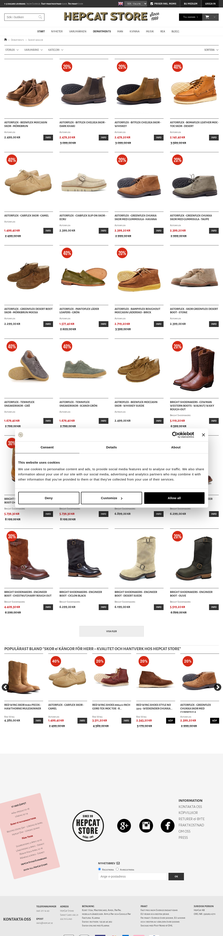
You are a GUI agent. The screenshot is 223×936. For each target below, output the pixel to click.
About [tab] (176, 447)
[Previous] (5, 687)
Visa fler (111, 631)
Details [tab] (111, 447)
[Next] (217, 687)
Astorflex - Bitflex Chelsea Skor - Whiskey (138, 124)
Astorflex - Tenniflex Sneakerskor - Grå (19, 404)
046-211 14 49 (42, 895)
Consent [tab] (47, 447)
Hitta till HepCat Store (35, 852)
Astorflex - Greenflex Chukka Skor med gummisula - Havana (136, 217)
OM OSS (184, 816)
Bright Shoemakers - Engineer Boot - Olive (191, 593)
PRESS (183, 822)
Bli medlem (190, 3)
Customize (111, 498)
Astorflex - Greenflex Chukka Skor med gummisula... (195, 708)
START (41, 31)
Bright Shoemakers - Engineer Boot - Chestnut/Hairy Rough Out (28, 593)
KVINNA (135, 31)
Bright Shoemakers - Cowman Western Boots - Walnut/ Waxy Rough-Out (192, 405)
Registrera (108, 854)
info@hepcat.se (44, 908)
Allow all (174, 498)
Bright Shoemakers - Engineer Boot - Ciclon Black (80, 593)
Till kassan (189, 17)
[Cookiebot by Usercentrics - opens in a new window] (175, 434)
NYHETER (56, 31)
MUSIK (150, 31)
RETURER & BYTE (192, 804)
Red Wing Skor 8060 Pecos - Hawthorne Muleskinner (22, 706)
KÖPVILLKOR (188, 798)
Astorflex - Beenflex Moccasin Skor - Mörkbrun (25, 124)
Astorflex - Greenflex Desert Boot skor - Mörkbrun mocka (28, 310)
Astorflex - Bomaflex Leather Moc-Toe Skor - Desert (194, 124)
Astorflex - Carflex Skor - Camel (26, 215)
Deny (49, 498)
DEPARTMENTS (102, 31)
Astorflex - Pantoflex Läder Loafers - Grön (79, 310)
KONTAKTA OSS (190, 792)
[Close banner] (203, 434)
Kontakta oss (17, 904)
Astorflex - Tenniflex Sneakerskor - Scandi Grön (78, 404)
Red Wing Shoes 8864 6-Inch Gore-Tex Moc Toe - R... (111, 706)
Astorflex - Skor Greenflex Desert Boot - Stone (194, 310)
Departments (17, 40)
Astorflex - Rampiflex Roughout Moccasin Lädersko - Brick (137, 310)
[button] (207, 17)
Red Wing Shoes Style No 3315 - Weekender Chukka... (154, 706)
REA (162, 31)
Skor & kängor (35, 40)
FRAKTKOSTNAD (191, 810)
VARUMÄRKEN (77, 31)
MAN (120, 31)
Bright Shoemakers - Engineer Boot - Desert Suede (136, 593)
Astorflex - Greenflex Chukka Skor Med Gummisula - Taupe (191, 217)
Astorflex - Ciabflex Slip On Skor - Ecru (82, 217)
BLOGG (175, 31)
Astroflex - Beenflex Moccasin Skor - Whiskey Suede (136, 404)
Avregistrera (127, 854)
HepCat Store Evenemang (34, 846)
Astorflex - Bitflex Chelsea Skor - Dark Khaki (82, 124)
